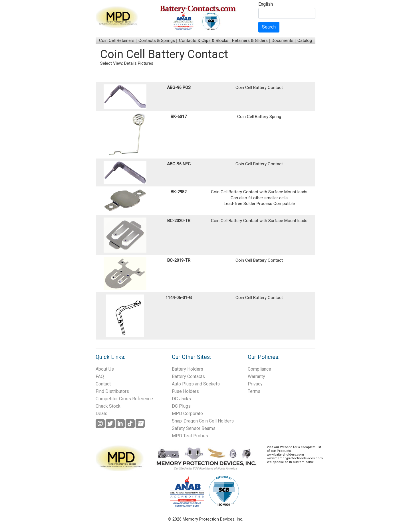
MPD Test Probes (190, 435)
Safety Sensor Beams (193, 428)
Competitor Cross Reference (124, 398)
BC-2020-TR (178, 220)
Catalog (304, 40)
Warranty (256, 376)
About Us (105, 369)
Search (269, 27)
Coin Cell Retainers (116, 40)
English (265, 4)
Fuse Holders (185, 391)
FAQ (100, 376)
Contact (103, 384)
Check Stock (108, 406)
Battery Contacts (188, 376)
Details (130, 63)
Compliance (259, 369)
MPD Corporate (187, 413)
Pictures (145, 63)
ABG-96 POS (179, 87)
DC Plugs (181, 406)
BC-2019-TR (178, 260)
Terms (254, 391)
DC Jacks (181, 398)
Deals (101, 413)
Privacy (255, 384)
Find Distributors (112, 391)
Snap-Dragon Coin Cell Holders (203, 421)
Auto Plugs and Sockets (196, 384)
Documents (282, 40)
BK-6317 (179, 116)
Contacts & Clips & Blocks (203, 40)
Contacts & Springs (156, 40)
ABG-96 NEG (179, 163)
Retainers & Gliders (250, 40)
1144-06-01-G (179, 297)
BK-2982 (179, 191)
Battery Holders (187, 369)
